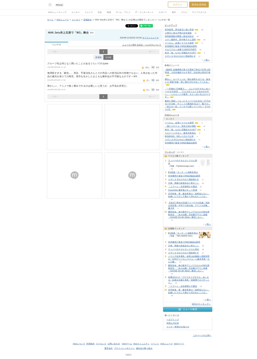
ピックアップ (171, 25)
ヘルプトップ (173, 319)
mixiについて (79, 344)
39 (195, 33)
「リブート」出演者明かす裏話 (182, 186)
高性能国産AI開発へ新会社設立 (179, 36)
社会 (100, 12)
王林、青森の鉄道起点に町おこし (183, 183)
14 (180, 262)
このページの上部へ (202, 335)
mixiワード (179, 344)
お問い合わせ (114, 344)
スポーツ (163, 12)
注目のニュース (172, 115)
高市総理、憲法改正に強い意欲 (179, 29)
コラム (184, 12)
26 (172, 169)
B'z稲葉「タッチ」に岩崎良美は (183, 172)
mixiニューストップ (57, 12)
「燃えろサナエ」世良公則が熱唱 (180, 126)
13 (172, 220)
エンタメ (75, 12)
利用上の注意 (173, 323)
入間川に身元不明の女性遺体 (178, 33)
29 (197, 36)
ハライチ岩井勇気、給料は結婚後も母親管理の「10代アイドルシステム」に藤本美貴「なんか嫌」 (189, 259)
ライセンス (101, 344)
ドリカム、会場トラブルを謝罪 (179, 43)
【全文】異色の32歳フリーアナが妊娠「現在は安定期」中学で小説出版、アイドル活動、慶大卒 (189, 205)
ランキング (170, 152)
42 (203, 183)
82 (202, 172)
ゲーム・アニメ (123, 12)
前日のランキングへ (201, 304)
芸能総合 (87, 20)
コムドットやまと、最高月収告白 (180, 133)
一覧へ (207, 60)
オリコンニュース (150, 38)
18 (204, 40)
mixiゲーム (127, 344)
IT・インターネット (144, 12)
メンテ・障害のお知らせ (178, 327)
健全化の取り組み (144, 348)
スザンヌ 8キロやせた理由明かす (180, 56)
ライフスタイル (199, 12)
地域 (109, 12)
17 (199, 56)
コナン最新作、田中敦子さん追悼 (180, 39)
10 (204, 126)
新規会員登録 (199, 4)
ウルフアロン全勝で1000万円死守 (181, 49)
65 (201, 46)
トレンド (89, 12)
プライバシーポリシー (124, 348)
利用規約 (90, 344)
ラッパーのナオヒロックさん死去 (182, 161)
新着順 (98, 57)
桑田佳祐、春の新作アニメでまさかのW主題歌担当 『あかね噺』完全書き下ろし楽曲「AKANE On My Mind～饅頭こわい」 (188, 215)
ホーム (50, 20)
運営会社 (108, 348)
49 (202, 30)
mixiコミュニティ (141, 344)
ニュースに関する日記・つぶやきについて (141, 45)
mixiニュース (63, 20)
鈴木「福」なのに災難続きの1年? (180, 53)
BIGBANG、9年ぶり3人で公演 (179, 136)
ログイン (177, 4)
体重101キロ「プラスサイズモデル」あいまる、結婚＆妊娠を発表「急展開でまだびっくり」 (188, 280)
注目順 (108, 57)
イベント (155, 344)
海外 (174, 12)
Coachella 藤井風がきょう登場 (182, 190)
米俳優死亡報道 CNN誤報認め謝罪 (181, 46)
